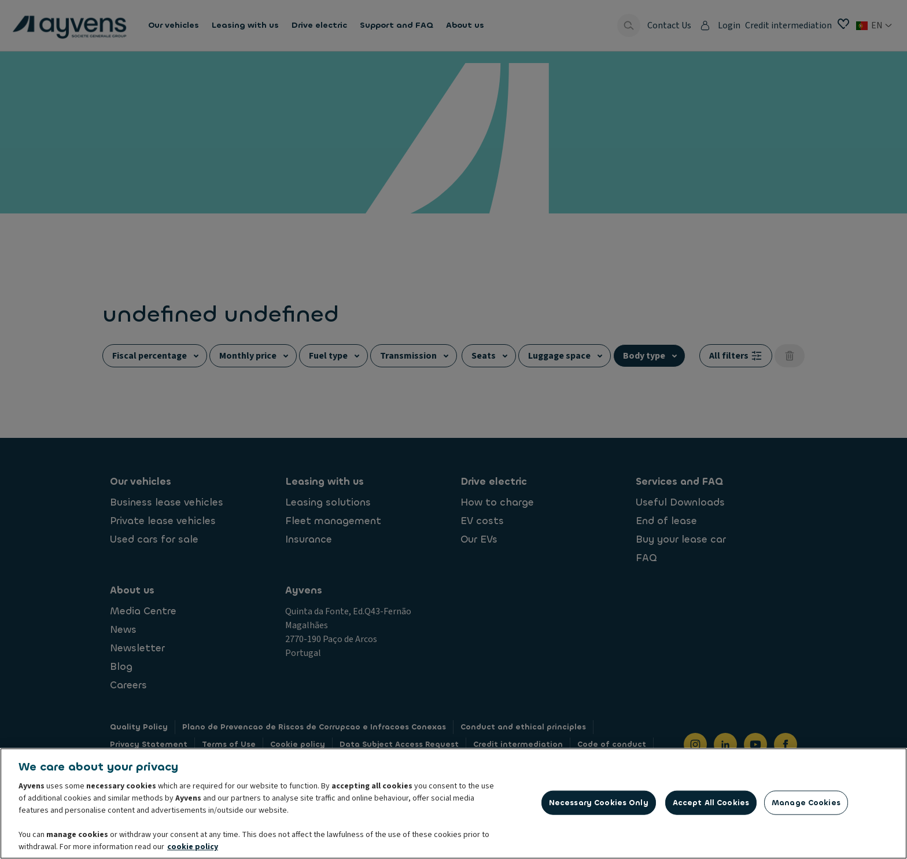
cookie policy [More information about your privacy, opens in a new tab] (192, 849)
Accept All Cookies (711, 805)
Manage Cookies (806, 805)
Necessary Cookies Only (598, 805)
